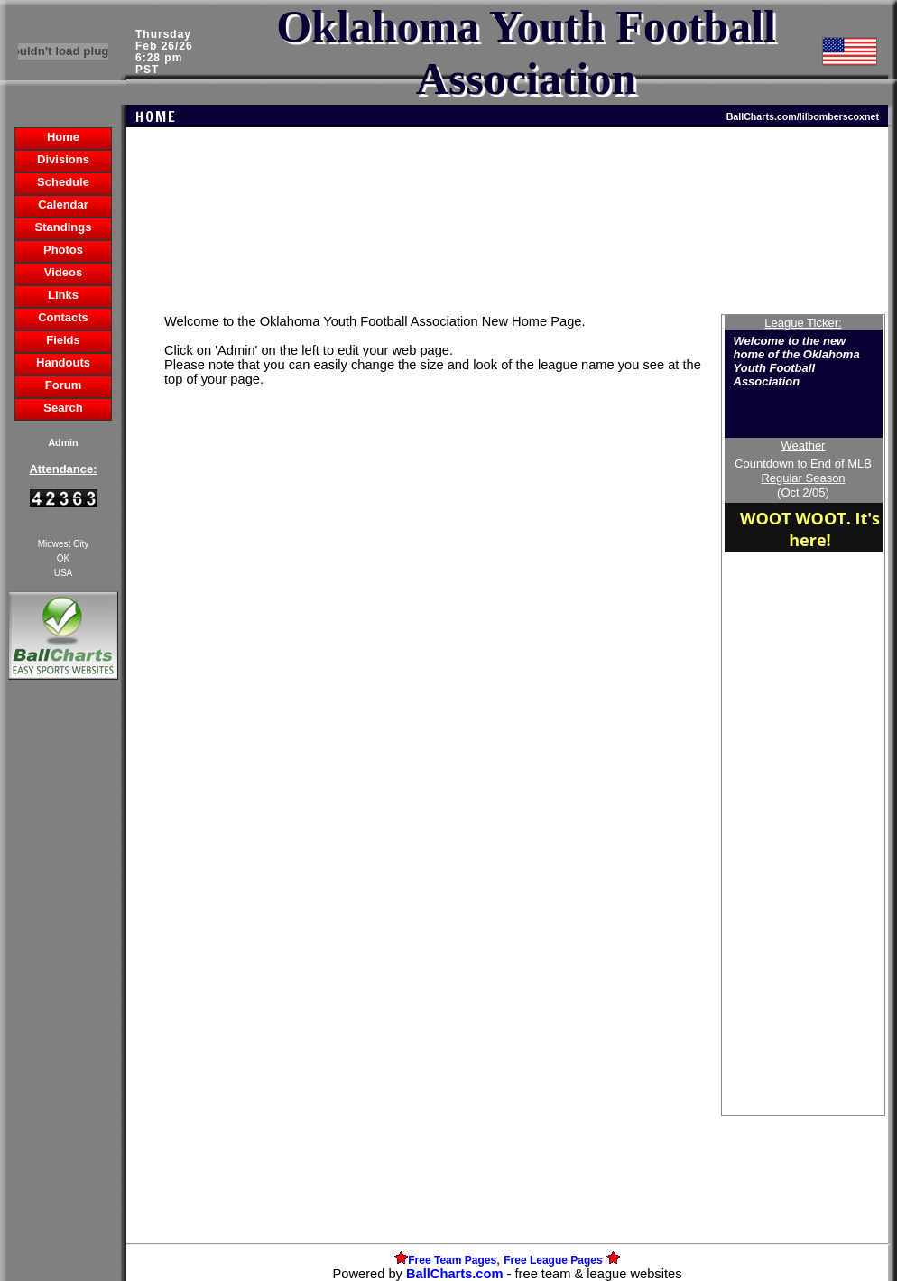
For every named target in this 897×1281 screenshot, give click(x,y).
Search (62, 407)
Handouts (63, 362)
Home (63, 137)
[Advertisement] (63, 995)
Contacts (63, 317)
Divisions (63, 159)
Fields (63, 340)
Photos (63, 249)
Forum (63, 385)
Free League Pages (553, 1260)
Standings (63, 227)
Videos (63, 272)
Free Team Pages (452, 1260)
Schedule (63, 182)
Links (63, 295)
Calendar (63, 204)
